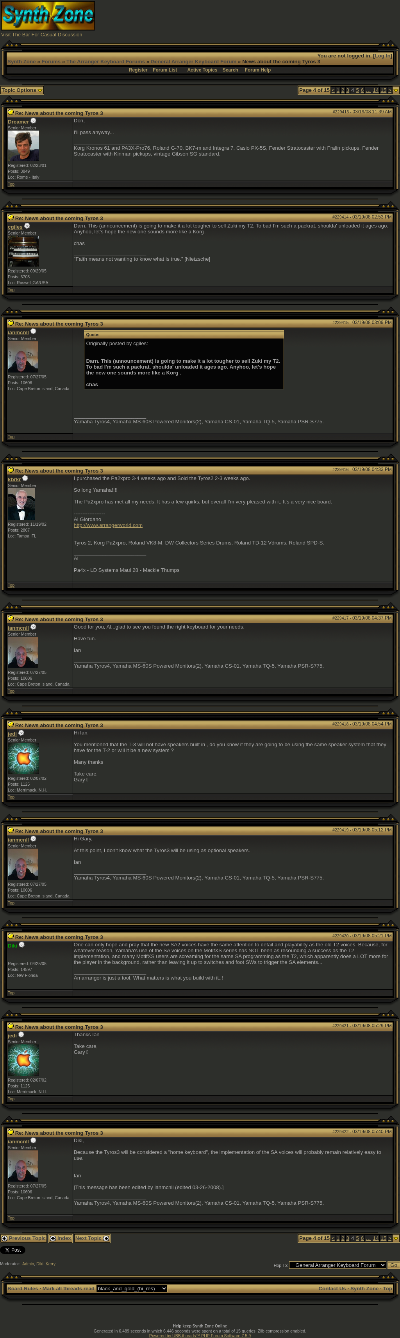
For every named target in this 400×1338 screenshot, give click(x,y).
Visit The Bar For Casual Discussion (41, 35)
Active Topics (202, 70)
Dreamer (18, 122)
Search (230, 70)
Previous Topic (24, 1238)
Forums (51, 61)
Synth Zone (21, 61)
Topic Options (22, 90)
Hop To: (281, 1265)
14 (376, 90)
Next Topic (92, 1238)
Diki (39, 1263)
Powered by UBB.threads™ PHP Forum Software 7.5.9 (200, 1335)
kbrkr (14, 479)
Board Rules (22, 1288)
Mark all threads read (69, 1288)
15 (383, 90)
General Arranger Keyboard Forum (193, 61)
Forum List (165, 70)
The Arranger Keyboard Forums (105, 61)
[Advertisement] (256, 18)
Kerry (50, 1263)
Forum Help (258, 70)
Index (60, 1238)
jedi (12, 734)
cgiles (15, 227)
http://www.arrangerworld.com (108, 525)
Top (11, 184)
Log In (383, 56)
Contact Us (332, 1288)
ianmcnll (18, 332)
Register (138, 70)
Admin (28, 1263)
